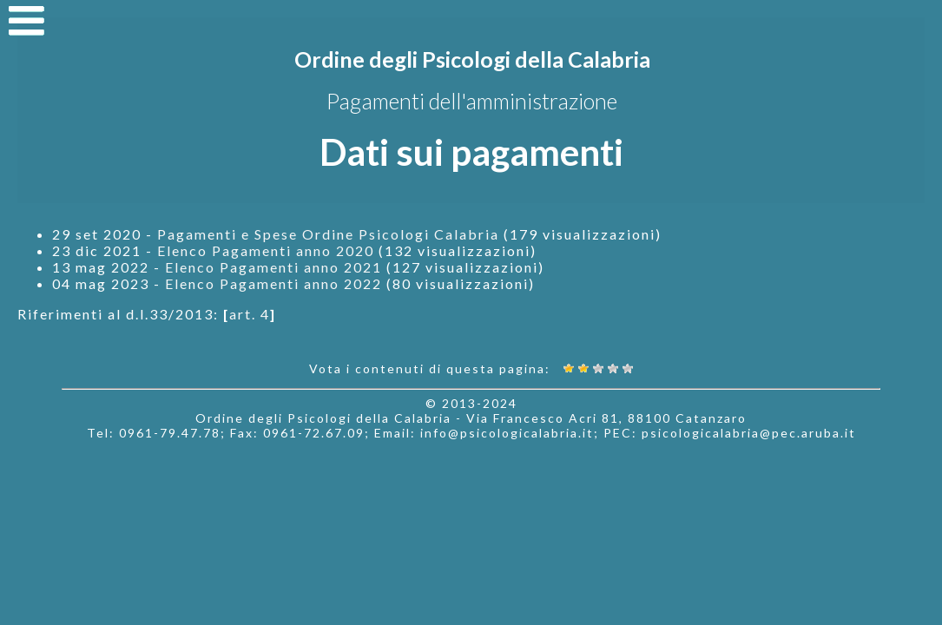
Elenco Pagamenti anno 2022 (273, 283)
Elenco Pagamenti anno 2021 (273, 267)
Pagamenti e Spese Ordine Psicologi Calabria (328, 234)
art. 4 (249, 314)
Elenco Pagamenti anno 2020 (265, 250)
